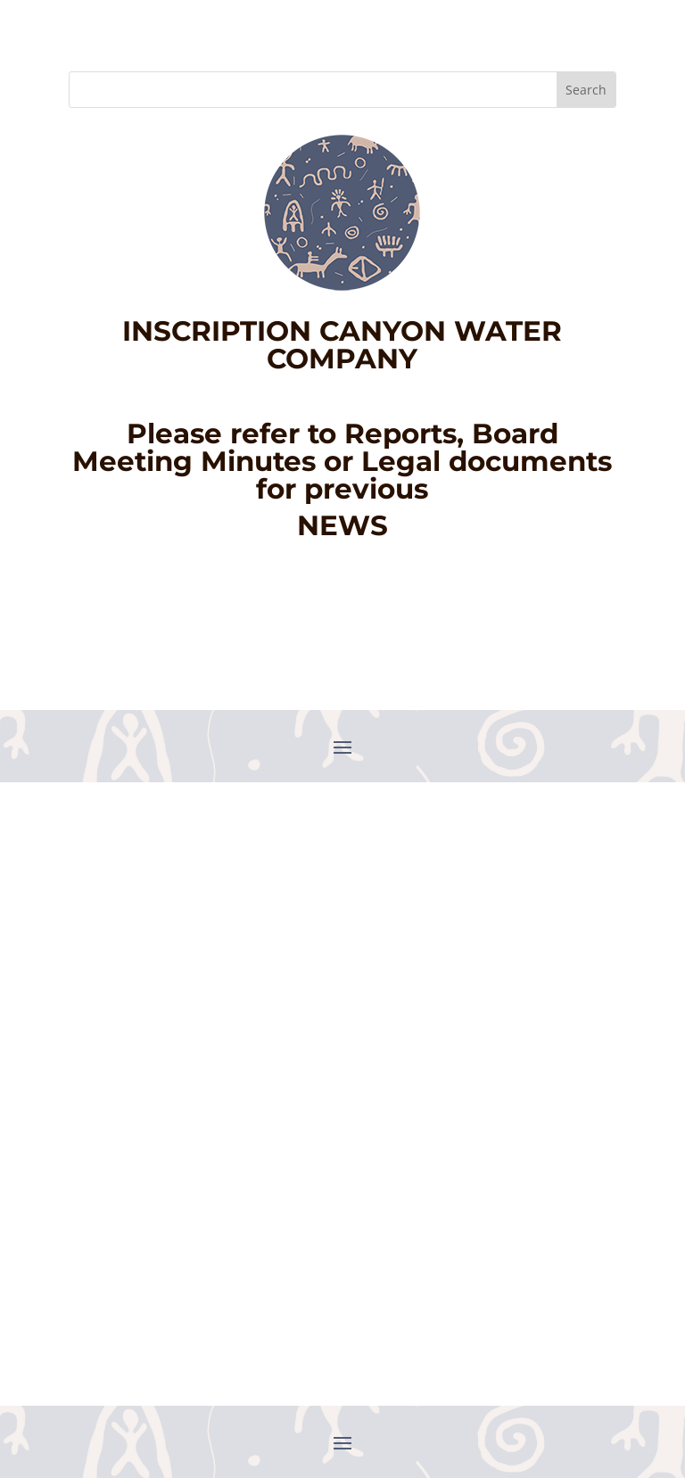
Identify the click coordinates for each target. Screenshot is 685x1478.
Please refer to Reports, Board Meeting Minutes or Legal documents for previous (342, 461)
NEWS (342, 525)
